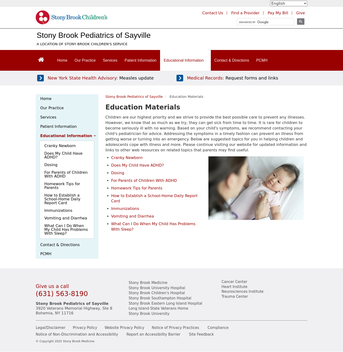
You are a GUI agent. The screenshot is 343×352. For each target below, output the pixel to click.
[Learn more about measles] (101, 78)
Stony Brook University (149, 314)
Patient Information (140, 60)
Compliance (217, 328)
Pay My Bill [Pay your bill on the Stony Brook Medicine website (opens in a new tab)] (278, 13)
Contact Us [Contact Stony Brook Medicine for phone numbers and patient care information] (212, 13)
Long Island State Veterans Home (158, 308)
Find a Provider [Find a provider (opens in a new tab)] (245, 13)
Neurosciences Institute (242, 291)
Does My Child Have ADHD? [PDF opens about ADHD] (137, 165)
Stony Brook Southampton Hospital (160, 298)
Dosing (50, 165)
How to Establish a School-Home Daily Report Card (62, 199)
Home (62, 60)
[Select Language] (288, 3)
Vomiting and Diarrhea (65, 218)
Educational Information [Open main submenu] (185, 60)
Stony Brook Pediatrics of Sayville (94, 35)
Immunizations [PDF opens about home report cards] (125, 208)
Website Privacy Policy (124, 328)
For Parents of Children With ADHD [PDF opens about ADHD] (144, 180)
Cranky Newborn (60, 146)
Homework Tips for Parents (62, 186)
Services (110, 60)
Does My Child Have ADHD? (63, 155)
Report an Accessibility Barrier (153, 334)
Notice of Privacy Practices (175, 328)
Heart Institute (234, 287)
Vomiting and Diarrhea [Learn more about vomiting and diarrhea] (132, 216)
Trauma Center (235, 296)
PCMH (261, 60)
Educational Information (68, 136)
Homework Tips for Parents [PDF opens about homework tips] (136, 188)
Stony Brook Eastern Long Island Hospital (165, 303)
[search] (263, 22)
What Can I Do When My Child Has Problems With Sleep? (66, 229)
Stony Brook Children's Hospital (157, 293)
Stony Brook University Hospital (157, 288)
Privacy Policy (85, 328)
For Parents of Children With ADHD (66, 174)
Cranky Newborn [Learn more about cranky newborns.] (127, 157)
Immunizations (58, 210)
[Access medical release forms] (240, 78)
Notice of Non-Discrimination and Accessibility (77, 334)
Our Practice (85, 60)
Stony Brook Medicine (148, 283)
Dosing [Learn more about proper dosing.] (117, 173)
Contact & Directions (231, 60)
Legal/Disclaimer (51, 328)
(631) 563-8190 (62, 294)
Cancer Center (234, 282)
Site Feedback (201, 334)
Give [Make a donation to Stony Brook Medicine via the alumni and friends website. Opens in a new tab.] (300, 13)
